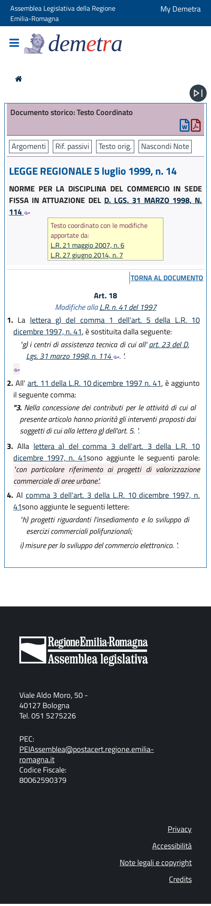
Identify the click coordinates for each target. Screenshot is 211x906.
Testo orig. (115, 146)
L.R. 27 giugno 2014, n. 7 (87, 255)
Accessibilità (172, 845)
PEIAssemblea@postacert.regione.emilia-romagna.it (86, 754)
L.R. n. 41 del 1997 (128, 307)
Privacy (180, 829)
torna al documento (167, 278)
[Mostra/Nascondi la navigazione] (14, 43)
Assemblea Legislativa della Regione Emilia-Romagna (62, 13)
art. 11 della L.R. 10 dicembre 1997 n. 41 (94, 383)
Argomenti (29, 146)
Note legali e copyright (156, 862)
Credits (180, 879)
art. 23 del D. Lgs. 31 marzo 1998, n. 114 (107, 350)
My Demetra (180, 9)
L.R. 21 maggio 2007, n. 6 (87, 245)
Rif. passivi (72, 146)
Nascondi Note (165, 146)
